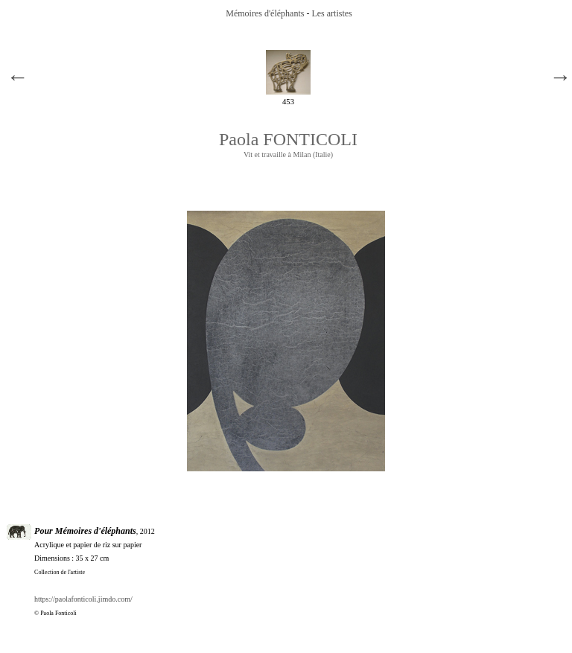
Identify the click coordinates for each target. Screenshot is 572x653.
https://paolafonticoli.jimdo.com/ (83, 599)
